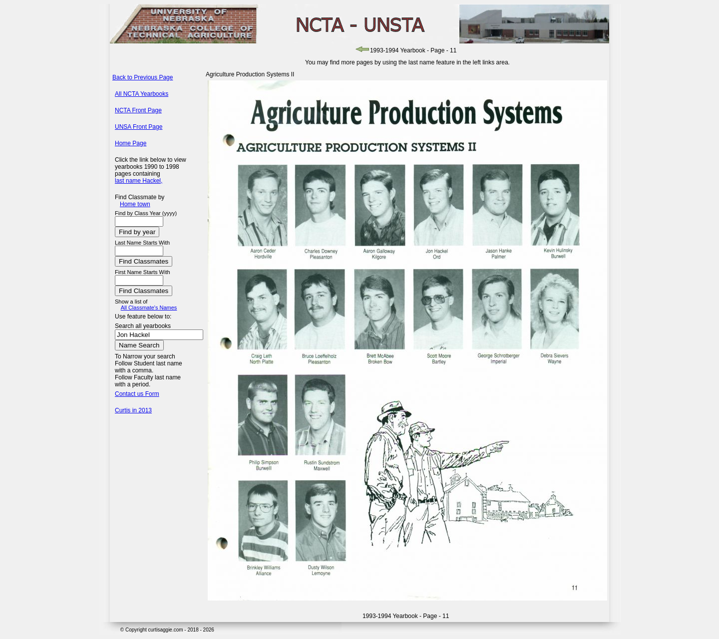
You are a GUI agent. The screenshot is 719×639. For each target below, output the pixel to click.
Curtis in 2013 (133, 410)
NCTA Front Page (138, 110)
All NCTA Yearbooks (141, 93)
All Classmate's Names (149, 308)
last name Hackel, (138, 180)
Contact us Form (137, 393)
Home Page (130, 143)
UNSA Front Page (138, 126)
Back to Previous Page (142, 77)
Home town (135, 204)
